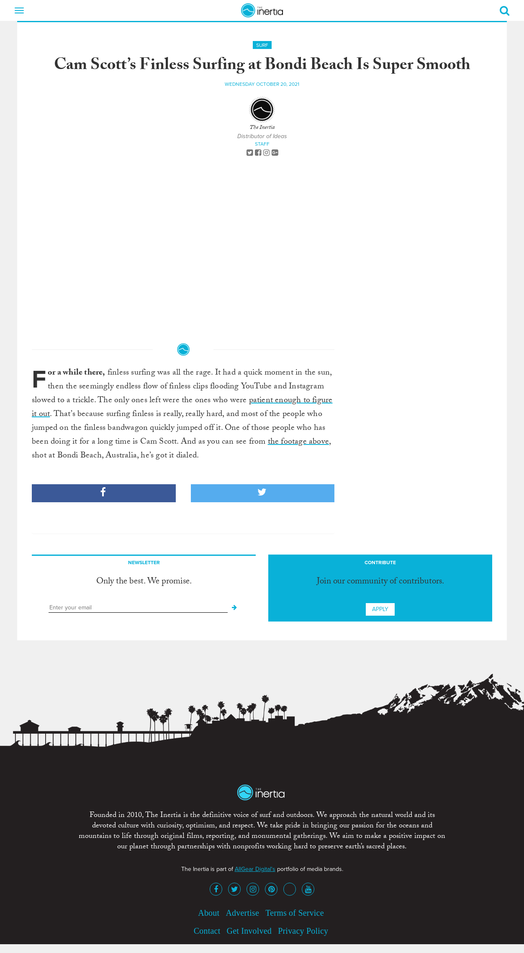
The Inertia (262, 128)
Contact (207, 930)
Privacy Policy (303, 930)
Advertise (242, 912)
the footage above (298, 442)
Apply (380, 609)
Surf (262, 45)
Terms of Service (294, 912)
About (208, 912)
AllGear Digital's (255, 869)
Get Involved (249, 930)
